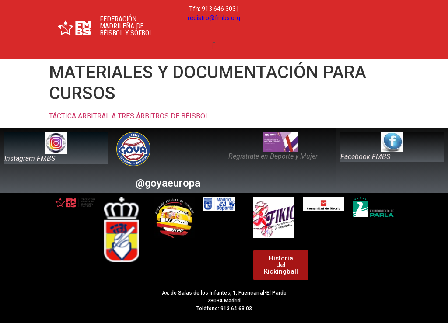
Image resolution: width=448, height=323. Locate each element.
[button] (214, 46)
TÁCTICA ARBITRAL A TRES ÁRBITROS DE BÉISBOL (129, 116)
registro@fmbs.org (214, 17)
